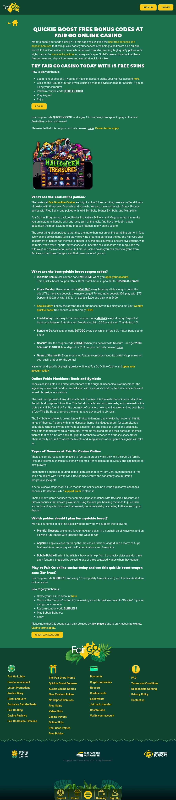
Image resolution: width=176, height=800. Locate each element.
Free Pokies (56, 733)
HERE (89, 310)
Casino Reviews (17, 715)
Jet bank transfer (101, 704)
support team (72, 491)
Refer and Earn (17, 699)
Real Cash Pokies (59, 728)
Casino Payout (58, 716)
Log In (166, 7)
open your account (116, 277)
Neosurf (95, 687)
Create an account (47, 634)
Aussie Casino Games (62, 689)
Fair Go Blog (15, 710)
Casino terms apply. (107, 128)
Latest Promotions (19, 687)
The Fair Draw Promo (62, 677)
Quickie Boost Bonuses (63, 683)
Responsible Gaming (144, 689)
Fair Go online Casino (61, 202)
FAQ (133, 677)
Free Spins (55, 705)
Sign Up (148, 7)
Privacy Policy (139, 694)
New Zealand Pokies (61, 694)
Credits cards (98, 693)
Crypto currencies (101, 682)
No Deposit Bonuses (61, 700)
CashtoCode (97, 710)
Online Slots (56, 722)
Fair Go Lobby (16, 676)
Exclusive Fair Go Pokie (22, 704)
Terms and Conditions (144, 683)
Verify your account (102, 715)
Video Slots (56, 711)
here (136, 78)
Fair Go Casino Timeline (22, 721)
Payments (96, 676)
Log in (39, 106)
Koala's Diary (45, 306)
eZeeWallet (97, 699)
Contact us (137, 700)
